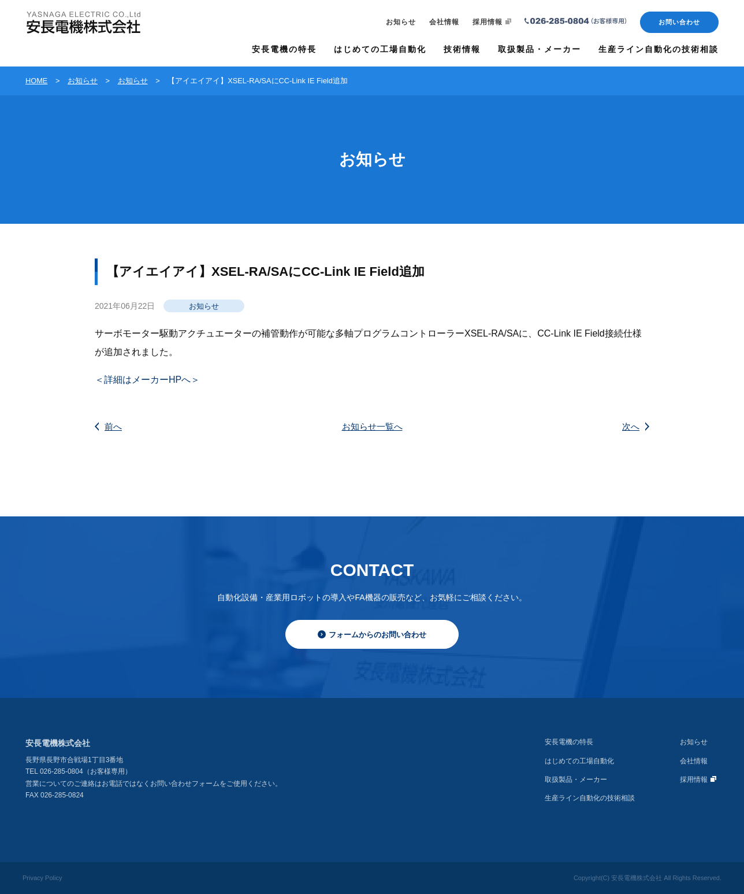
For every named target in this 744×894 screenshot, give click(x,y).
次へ (635, 426)
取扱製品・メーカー (576, 779)
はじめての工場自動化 (579, 761)
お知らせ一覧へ (372, 426)
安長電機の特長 (569, 742)
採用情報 (492, 22)
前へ (108, 426)
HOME (36, 80)
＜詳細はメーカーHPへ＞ (147, 380)
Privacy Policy (42, 877)
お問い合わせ (679, 22)
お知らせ (401, 22)
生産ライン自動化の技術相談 (590, 798)
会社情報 (444, 22)
